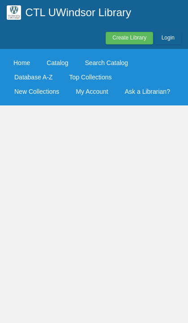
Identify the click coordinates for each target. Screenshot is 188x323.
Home (21, 62)
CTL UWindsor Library (79, 12)
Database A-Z (33, 77)
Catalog (57, 62)
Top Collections (90, 77)
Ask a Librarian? (147, 91)
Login (168, 38)
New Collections (36, 91)
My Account (92, 91)
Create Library (129, 38)
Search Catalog (106, 62)
